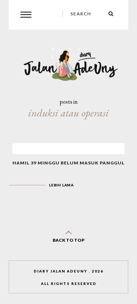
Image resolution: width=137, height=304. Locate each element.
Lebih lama (61, 185)
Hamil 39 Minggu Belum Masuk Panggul (68, 163)
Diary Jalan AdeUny (60, 271)
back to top (69, 234)
